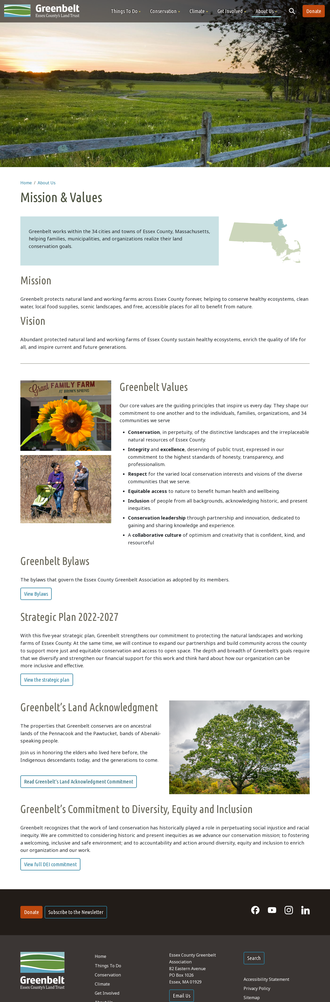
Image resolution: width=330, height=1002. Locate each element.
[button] (126, 11)
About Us (47, 183)
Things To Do (108, 966)
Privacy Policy (257, 988)
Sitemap (252, 997)
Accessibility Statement (266, 979)
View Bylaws (36, 594)
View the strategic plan (46, 680)
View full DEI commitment (50, 864)
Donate (313, 11)
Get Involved (107, 993)
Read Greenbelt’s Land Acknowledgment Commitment (78, 782)
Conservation (108, 975)
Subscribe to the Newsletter (75, 912)
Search (254, 958)
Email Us (181, 996)
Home (26, 183)
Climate (102, 984)
